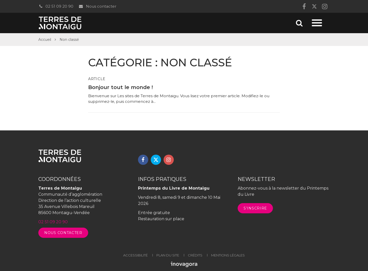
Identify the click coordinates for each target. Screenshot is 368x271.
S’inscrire (255, 208)
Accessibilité (135, 255)
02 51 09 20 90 (55, 6)
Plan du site (167, 255)
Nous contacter (97, 6)
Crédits (195, 255)
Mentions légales (228, 255)
